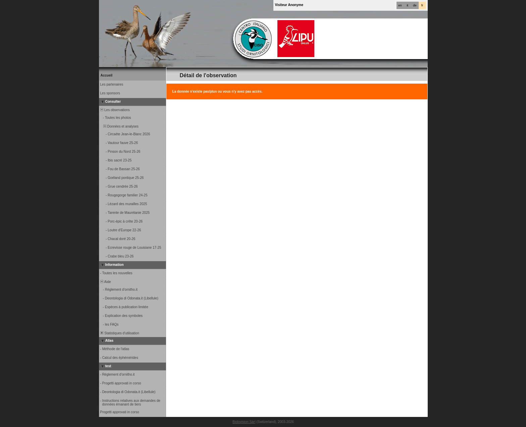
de (414, 5)
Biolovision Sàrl (243, 422)
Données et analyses (119, 126)
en (400, 5)
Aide (105, 282)
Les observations (115, 110)
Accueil (107, 75)
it (407, 5)
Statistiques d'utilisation (119, 333)
